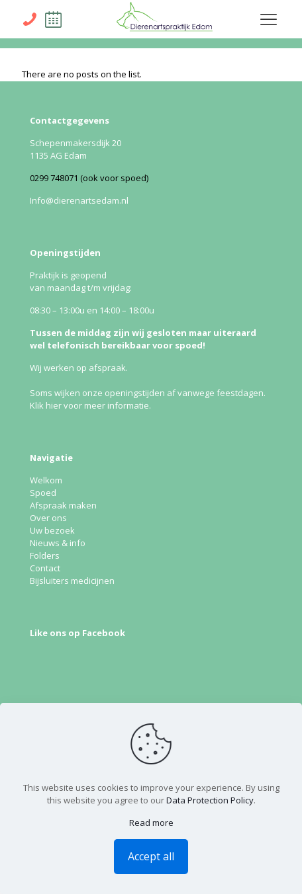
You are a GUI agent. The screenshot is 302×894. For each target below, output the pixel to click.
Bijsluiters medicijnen (72, 581)
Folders (45, 555)
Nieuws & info (57, 543)
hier (54, 405)
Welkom (46, 480)
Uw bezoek (52, 530)
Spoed (43, 493)
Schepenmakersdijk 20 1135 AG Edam (75, 149)
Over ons (48, 518)
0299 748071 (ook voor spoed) (89, 178)
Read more (151, 823)
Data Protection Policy (210, 800)
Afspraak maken (63, 505)
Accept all (151, 856)
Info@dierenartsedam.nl (79, 200)
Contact (45, 568)
